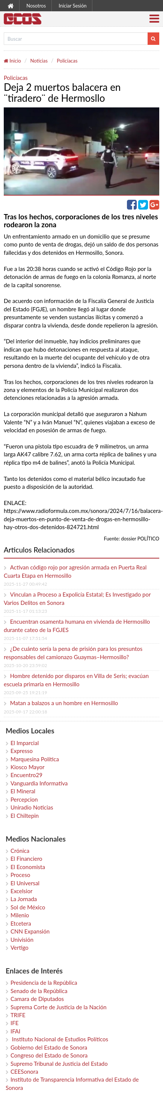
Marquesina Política (35, 759)
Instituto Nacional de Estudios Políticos (59, 1039)
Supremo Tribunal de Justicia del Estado (59, 1063)
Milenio (20, 915)
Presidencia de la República (44, 982)
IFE (14, 1022)
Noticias (38, 61)
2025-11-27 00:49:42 (25, 584)
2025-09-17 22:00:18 (25, 712)
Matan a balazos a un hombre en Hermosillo (64, 702)
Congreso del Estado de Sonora (49, 1055)
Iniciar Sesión (72, 6)
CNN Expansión (30, 931)
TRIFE (18, 1015)
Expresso (22, 750)
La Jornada (24, 898)
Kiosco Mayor (27, 767)
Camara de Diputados (37, 998)
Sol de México (28, 907)
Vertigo (20, 947)
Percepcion (24, 799)
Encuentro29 (26, 774)
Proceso (20, 874)
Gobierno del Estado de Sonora (49, 1047)
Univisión (22, 939)
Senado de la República (39, 990)
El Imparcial (25, 742)
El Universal (25, 883)
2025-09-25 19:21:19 (25, 692)
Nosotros (36, 6)
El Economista (28, 866)
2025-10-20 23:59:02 (25, 665)
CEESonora (24, 1071)
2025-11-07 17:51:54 (25, 638)
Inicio (12, 61)
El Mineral (23, 791)
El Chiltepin (25, 815)
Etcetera (21, 923)
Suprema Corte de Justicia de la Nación (59, 1007)
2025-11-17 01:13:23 (25, 611)
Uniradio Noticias (32, 807)
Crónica (20, 850)
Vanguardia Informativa (39, 783)
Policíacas (67, 61)
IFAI (15, 1031)
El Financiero (26, 858)
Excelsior (21, 891)
